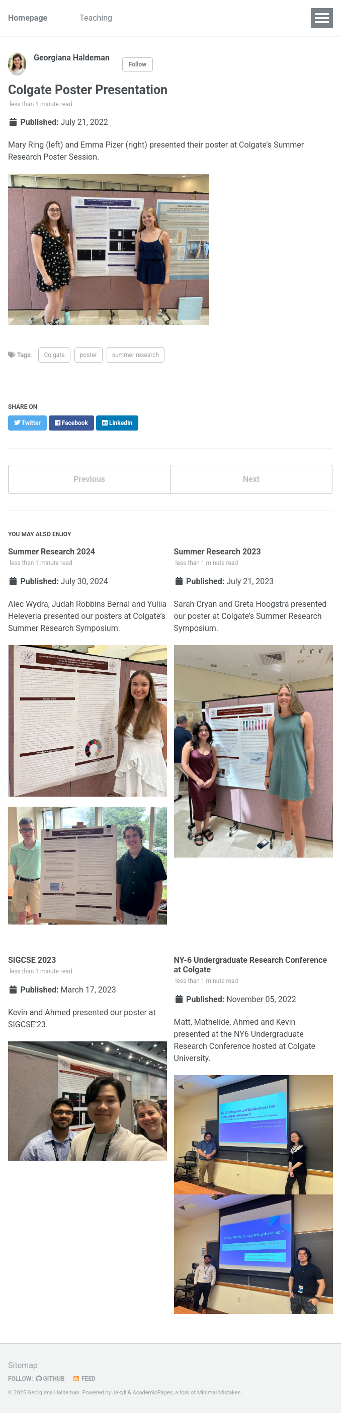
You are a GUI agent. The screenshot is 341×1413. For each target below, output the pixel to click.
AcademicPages (153, 1392)
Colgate (54, 355)
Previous (89, 479)
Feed (84, 1378)
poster (88, 355)
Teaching (95, 18)
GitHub (50, 1378)
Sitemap (23, 1365)
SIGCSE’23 (27, 1024)
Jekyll (119, 1392)
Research (144, 18)
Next (251, 479)
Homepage (27, 18)
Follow (137, 64)
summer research (135, 355)
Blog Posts (197, 18)
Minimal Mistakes (219, 1392)
